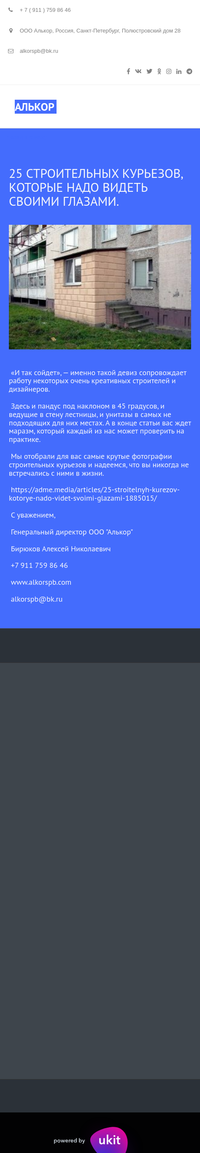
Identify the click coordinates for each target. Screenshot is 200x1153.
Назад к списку (26, 137)
